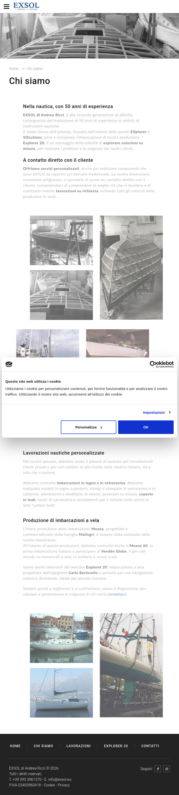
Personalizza (88, 427)
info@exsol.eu (59, 779)
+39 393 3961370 (27, 779)
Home (15, 746)
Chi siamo (43, 746)
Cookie (49, 785)
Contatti (150, 746)
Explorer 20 (116, 746)
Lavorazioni (78, 746)
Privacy (64, 785)
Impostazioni (154, 412)
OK (146, 427)
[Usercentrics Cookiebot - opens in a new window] (153, 364)
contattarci (116, 594)
